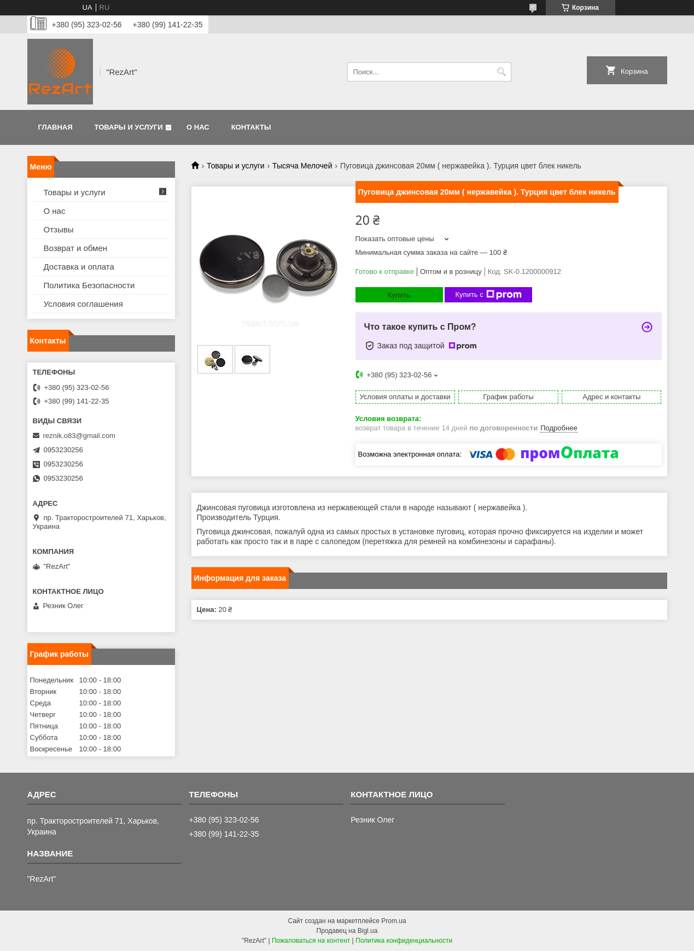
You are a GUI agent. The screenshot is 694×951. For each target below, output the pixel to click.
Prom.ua (393, 921)
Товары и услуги (129, 127)
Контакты (251, 127)
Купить (399, 295)
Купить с (489, 295)
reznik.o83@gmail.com (79, 435)
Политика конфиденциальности (403, 940)
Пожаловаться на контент (311, 940)
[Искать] (501, 71)
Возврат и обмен (76, 248)
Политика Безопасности (89, 285)
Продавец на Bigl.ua (347, 931)
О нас (197, 127)
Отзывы (59, 229)
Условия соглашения (83, 303)
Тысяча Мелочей (302, 165)
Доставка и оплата (79, 266)
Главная (55, 127)
